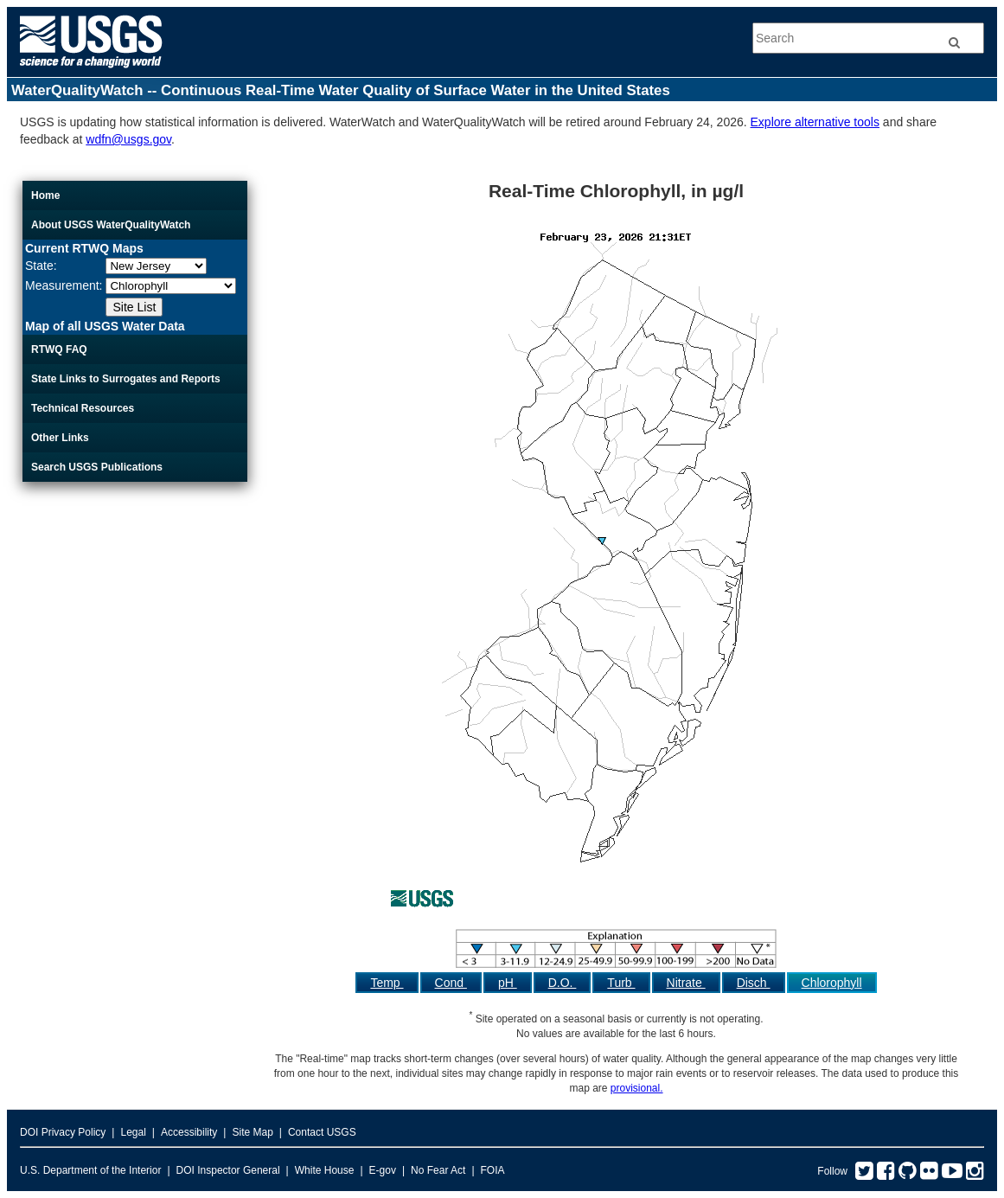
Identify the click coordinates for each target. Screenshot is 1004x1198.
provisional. (637, 1088)
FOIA (493, 1170)
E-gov (382, 1170)
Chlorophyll (832, 983)
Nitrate (686, 983)
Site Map (252, 1132)
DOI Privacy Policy (63, 1132)
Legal (132, 1132)
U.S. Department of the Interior (90, 1170)
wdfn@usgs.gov (128, 139)
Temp (386, 983)
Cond (451, 983)
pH (507, 983)
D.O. (562, 983)
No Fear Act (438, 1170)
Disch (754, 983)
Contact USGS (322, 1132)
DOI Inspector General (228, 1170)
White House (325, 1170)
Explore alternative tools (815, 122)
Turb (621, 983)
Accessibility (189, 1132)
